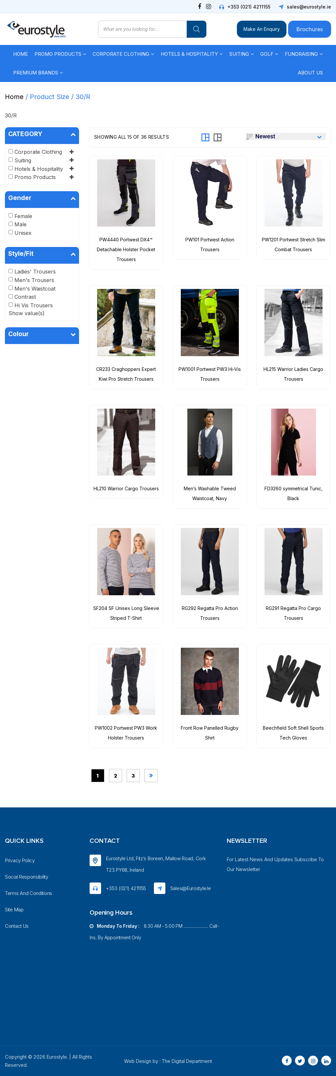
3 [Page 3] (133, 776)
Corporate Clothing (121, 54)
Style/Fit (42, 253)
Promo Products (57, 54)
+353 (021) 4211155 (248, 7)
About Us (310, 73)
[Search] (196, 29)
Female (23, 216)
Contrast (25, 297)
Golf (266, 54)
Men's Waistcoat (34, 288)
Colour (42, 334)
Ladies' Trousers (35, 271)
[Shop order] (285, 136)
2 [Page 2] (115, 776)
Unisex (23, 233)
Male (20, 224)
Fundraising (301, 54)
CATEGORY (42, 134)
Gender (42, 198)
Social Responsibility (26, 877)
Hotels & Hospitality (189, 54)
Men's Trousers (34, 280)
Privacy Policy (20, 860)
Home (20, 54)
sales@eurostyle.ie (309, 7)
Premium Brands (35, 73)
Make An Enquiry (261, 29)
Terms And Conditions (28, 893)
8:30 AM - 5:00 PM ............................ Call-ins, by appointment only (154, 931)
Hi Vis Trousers (33, 305)
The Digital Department (187, 1061)
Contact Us (17, 926)
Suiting (239, 54)
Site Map (14, 909)
